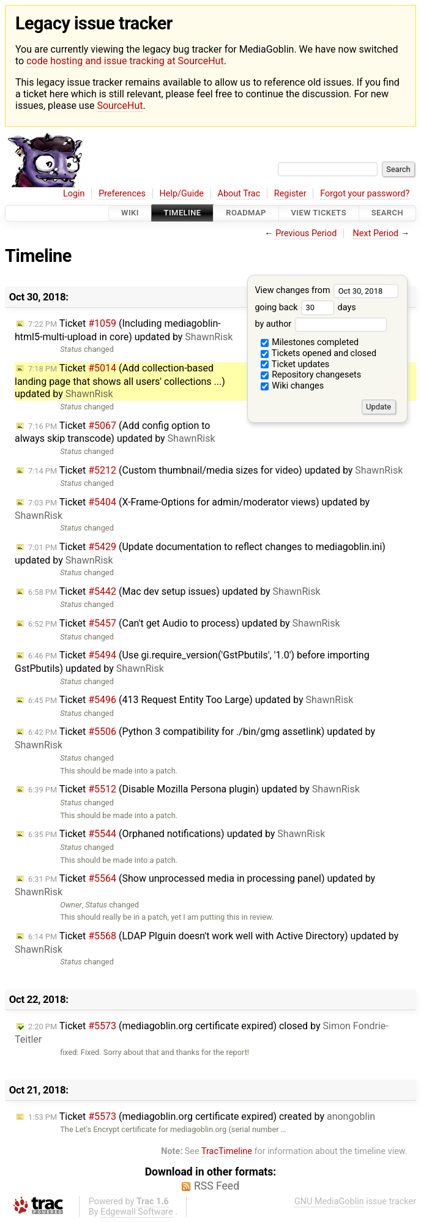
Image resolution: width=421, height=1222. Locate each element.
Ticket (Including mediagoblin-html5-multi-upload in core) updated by (124, 330)
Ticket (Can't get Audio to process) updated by (184, 623)
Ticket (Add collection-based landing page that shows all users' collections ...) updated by (120, 381)
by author (320, 324)
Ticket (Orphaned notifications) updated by (176, 834)
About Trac (239, 193)
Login (74, 193)
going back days (305, 307)
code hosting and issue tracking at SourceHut (124, 61)
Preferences (122, 193)
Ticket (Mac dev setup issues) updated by (174, 591)
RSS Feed (216, 1186)
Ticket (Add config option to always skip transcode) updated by (115, 432)
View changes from (326, 290)
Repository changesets (311, 375)
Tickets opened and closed (318, 353)
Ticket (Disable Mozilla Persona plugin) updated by (194, 789)
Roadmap (246, 213)
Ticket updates (295, 364)
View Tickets (318, 213)
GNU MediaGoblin (329, 1201)
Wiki (130, 213)
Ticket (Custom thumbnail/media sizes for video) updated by (215, 470)
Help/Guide (182, 193)
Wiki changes (292, 386)
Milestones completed (310, 342)
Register (290, 193)
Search (387, 213)
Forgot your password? (364, 193)
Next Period (376, 233)
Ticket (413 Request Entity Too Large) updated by (190, 700)
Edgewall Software (136, 1212)
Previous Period (306, 233)
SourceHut (120, 105)
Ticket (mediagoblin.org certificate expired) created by (201, 1116)
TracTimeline (226, 1151)
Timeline (182, 213)
